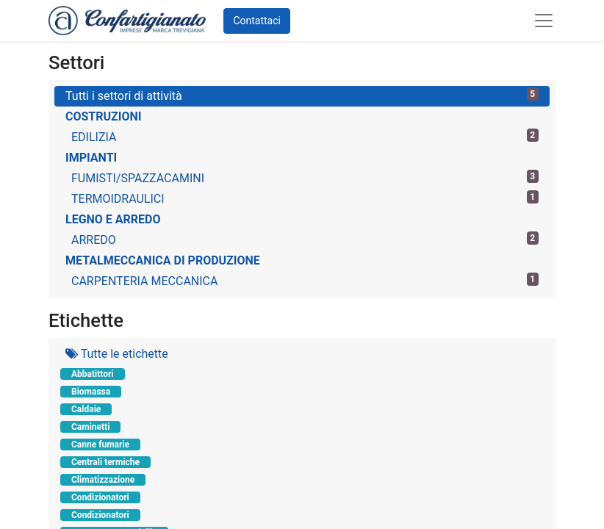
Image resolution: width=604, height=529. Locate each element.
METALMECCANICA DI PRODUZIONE (162, 260)
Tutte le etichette (116, 354)
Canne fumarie (100, 444)
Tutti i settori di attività (302, 95)
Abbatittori (92, 374)
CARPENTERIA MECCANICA (305, 280)
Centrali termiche (105, 462)
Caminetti (90, 427)
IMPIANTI (91, 158)
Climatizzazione (102, 480)
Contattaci (257, 20)
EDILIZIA (305, 136)
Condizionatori (100, 497)
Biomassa (90, 391)
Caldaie (86, 409)
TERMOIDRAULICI (305, 198)
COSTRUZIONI (103, 116)
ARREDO (305, 239)
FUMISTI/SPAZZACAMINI (305, 177)
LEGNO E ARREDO (113, 219)
